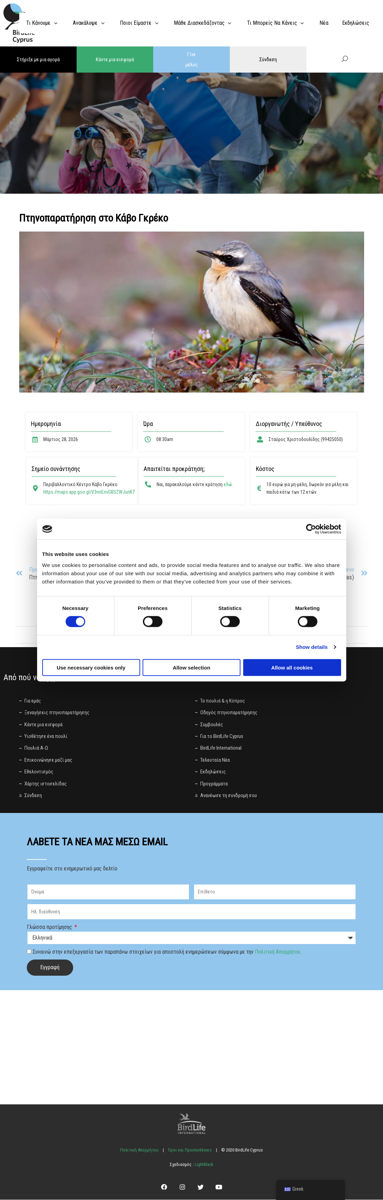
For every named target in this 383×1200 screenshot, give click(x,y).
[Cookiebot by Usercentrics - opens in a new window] (311, 529)
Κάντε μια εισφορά (115, 59)
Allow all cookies (292, 667)
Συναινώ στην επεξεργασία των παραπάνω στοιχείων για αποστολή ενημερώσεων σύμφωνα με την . (167, 952)
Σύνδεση (268, 59)
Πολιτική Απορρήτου (277, 952)
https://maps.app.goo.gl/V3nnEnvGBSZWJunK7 (89, 492)
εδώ (228, 484)
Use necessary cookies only (91, 667)
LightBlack (203, 1164)
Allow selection (191, 667)
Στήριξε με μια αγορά (38, 59)
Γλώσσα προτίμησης (50, 927)
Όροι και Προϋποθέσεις (190, 1150)
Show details (312, 647)
